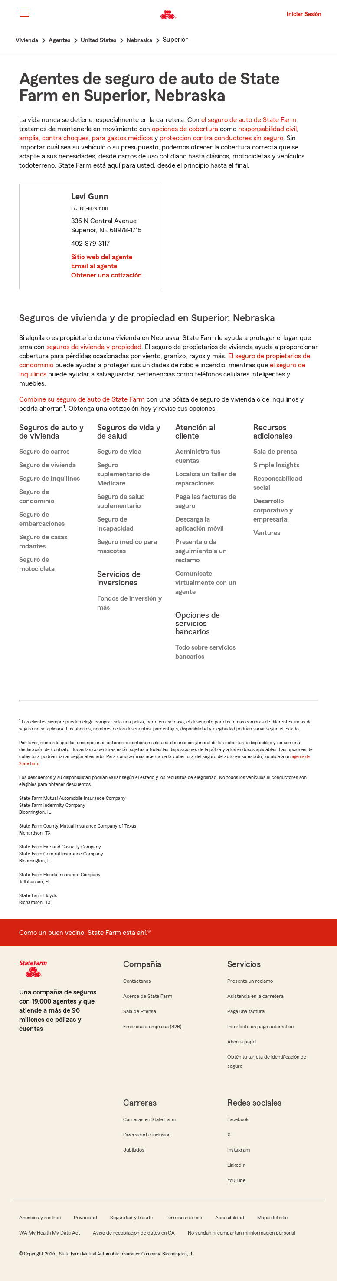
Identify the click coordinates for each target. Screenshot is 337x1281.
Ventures (266, 532)
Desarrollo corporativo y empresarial (273, 510)
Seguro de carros (44, 451)
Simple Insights (276, 465)
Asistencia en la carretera (255, 996)
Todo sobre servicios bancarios (205, 652)
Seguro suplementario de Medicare (123, 474)
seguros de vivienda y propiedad (93, 346)
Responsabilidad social (277, 483)
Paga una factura (246, 1011)
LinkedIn (236, 1165)
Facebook (238, 1119)
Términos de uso (184, 1217)
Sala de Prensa (139, 1011)
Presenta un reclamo (250, 981)
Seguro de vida (119, 451)
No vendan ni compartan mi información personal (241, 1232)
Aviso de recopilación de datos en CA (134, 1232)
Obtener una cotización (106, 275)
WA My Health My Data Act (49, 1232)
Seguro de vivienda (47, 465)
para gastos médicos (122, 138)
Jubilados (133, 1149)
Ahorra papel (241, 1041)
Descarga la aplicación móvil (199, 524)
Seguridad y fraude (131, 1217)
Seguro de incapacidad (115, 524)
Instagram (238, 1149)
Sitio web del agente (101, 257)
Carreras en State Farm (149, 1119)
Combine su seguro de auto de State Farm (82, 399)
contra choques (65, 138)
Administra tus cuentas (197, 456)
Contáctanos (137, 981)
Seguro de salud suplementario (121, 501)
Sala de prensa (275, 451)
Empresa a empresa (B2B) (152, 1026)
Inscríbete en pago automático (260, 1026)
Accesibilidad (229, 1217)
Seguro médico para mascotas (127, 546)
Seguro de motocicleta (37, 564)
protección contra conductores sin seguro (221, 138)
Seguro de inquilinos (49, 478)
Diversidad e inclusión (146, 1134)
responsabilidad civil (267, 128)
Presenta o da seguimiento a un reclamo (201, 551)
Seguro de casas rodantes (43, 542)
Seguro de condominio (36, 497)
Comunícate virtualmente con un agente (205, 582)
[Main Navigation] (24, 13)
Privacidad (85, 1217)
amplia (29, 138)
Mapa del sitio (272, 1217)
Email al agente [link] (94, 266)
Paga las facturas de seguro (205, 501)
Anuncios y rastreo (40, 1217)
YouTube (236, 1180)
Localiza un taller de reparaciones (205, 479)
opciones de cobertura (185, 128)
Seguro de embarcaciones (42, 519)
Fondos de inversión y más (129, 603)
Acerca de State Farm (147, 996)
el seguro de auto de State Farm (248, 119)
